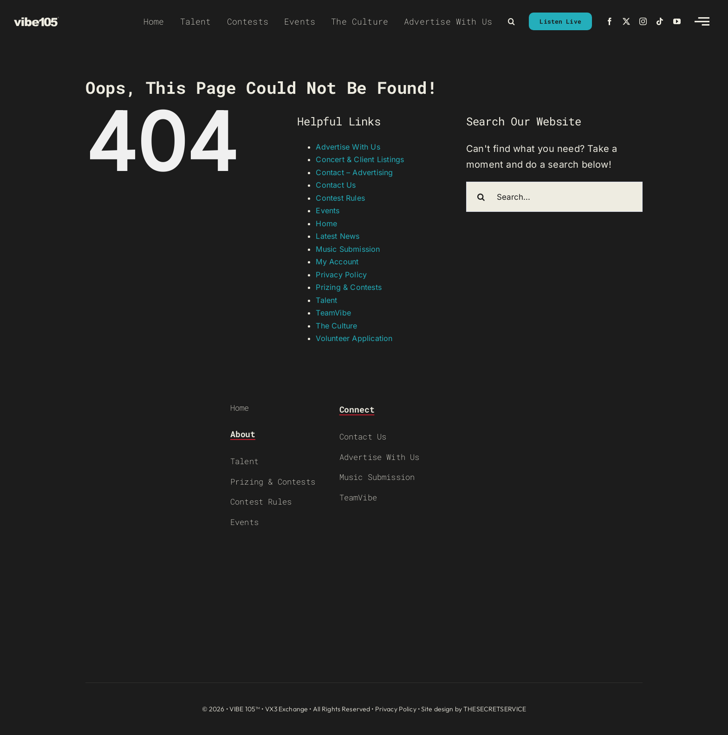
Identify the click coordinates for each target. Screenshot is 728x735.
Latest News (337, 236)
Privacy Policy (341, 274)
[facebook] (609, 21)
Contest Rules (340, 198)
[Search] (481, 197)
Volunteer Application (354, 338)
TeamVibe (333, 312)
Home (326, 223)
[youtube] (677, 21)
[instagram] (643, 21)
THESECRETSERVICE (494, 709)
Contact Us (336, 185)
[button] (511, 21)
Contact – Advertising (354, 172)
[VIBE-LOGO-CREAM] (36, 21)
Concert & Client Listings (360, 159)
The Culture (336, 325)
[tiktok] (659, 21)
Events (327, 210)
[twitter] (626, 21)
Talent (326, 300)
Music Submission (348, 249)
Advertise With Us (348, 146)
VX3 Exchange (286, 709)
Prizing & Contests (349, 287)
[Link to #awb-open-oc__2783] (702, 21)
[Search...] (554, 197)
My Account (337, 261)
